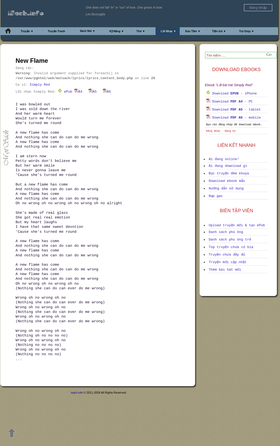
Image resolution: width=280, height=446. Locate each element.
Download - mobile (233, 118)
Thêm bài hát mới (225, 270)
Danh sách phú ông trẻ (230, 240)
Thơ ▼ (140, 31)
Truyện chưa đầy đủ (227, 255)
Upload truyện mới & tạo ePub (237, 225)
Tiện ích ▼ (219, 31)
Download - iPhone (231, 93)
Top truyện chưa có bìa (231, 247)
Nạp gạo (215, 196)
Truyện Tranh (56, 31)
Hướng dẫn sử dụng (226, 188)
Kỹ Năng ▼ (116, 31)
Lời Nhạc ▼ (168, 31)
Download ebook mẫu (227, 181)
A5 (92, 92)
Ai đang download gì (228, 166)
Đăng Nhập (213, 131)
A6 (107, 92)
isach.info (77, 392)
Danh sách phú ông (226, 232)
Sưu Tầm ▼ (192, 31)
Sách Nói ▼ (87, 30)
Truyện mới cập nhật (228, 262)
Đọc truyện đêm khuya (229, 173)
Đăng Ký (230, 131)
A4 (78, 92)
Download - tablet (233, 110)
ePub (65, 92)
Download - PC (229, 102)
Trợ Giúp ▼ (246, 31)
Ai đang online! (224, 159)
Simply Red (40, 85)
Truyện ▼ (27, 31)
